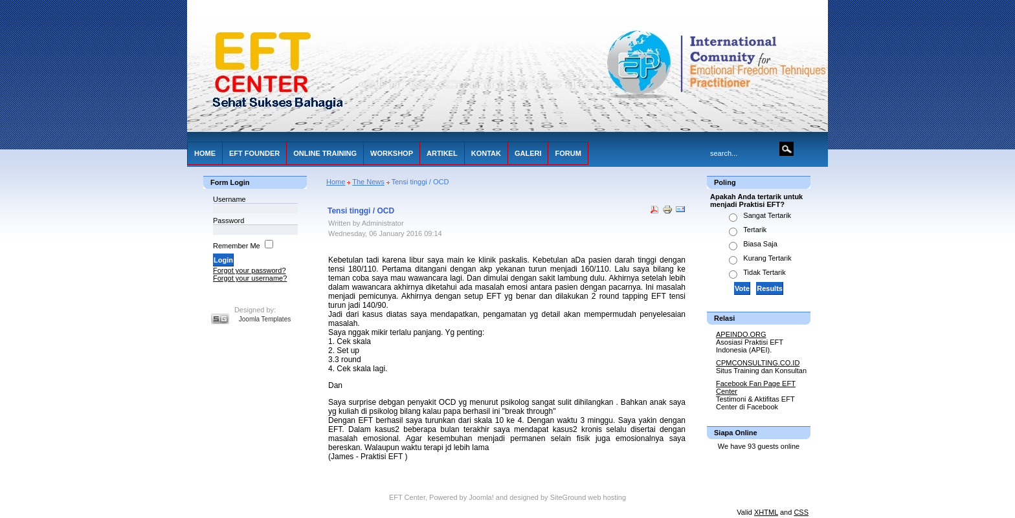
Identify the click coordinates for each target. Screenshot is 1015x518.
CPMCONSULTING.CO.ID (757, 363)
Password (228, 220)
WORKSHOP (391, 153)
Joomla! (481, 497)
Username (229, 199)
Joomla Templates (265, 319)
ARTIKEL (442, 153)
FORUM (568, 153)
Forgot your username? (250, 278)
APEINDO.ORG (741, 334)
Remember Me (236, 246)
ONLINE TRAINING (325, 153)
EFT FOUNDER (254, 153)
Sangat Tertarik (767, 215)
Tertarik (754, 229)
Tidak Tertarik (764, 272)
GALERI (528, 153)
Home (335, 182)
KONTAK (486, 153)
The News (368, 182)
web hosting (607, 497)
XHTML (766, 512)
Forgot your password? (249, 270)
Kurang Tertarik (767, 258)
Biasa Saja (760, 244)
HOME (205, 153)
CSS (801, 512)
